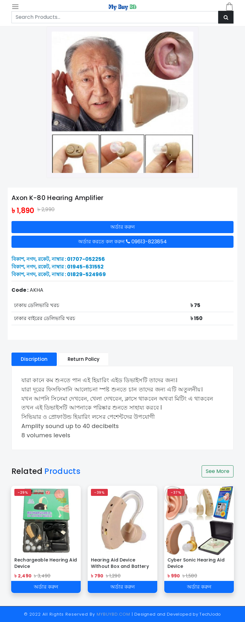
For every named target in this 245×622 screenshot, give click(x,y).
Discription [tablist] (34, 359)
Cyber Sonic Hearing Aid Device (196, 563)
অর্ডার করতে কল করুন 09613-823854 (122, 241)
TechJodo (210, 614)
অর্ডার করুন (122, 227)
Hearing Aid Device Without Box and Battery (120, 563)
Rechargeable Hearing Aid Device (45, 563)
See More (217, 471)
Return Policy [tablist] (84, 359)
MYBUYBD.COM (114, 614)
